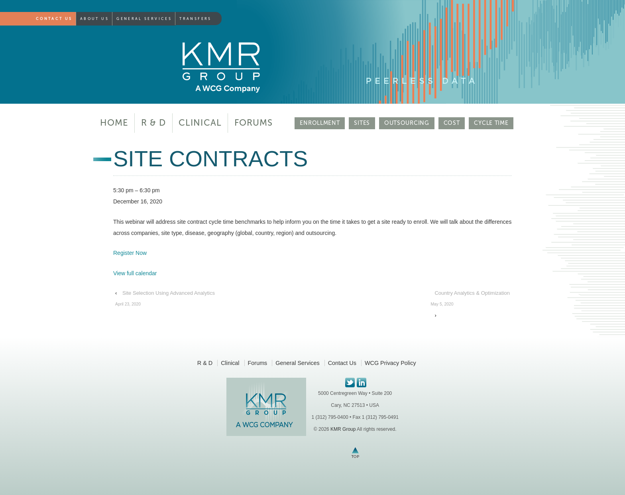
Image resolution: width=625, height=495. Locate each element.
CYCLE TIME (491, 123)
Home (114, 123)
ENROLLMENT (320, 123)
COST (452, 123)
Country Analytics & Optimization (470, 300)
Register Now (130, 253)
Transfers (195, 19)
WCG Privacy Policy (390, 363)
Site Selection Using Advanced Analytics (165, 300)
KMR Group (343, 429)
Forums (253, 123)
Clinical (200, 123)
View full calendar (135, 273)
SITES (362, 123)
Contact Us (54, 19)
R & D (153, 123)
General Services (144, 19)
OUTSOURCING (406, 123)
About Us (94, 19)
